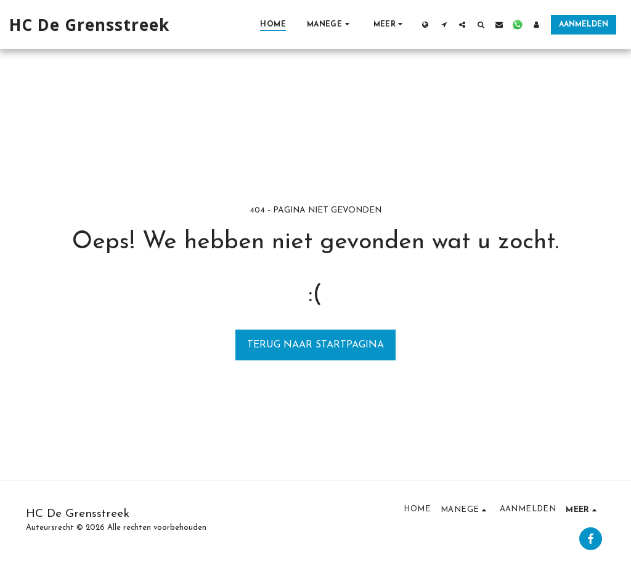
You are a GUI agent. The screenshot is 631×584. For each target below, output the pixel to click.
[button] (329, 24)
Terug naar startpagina (315, 345)
